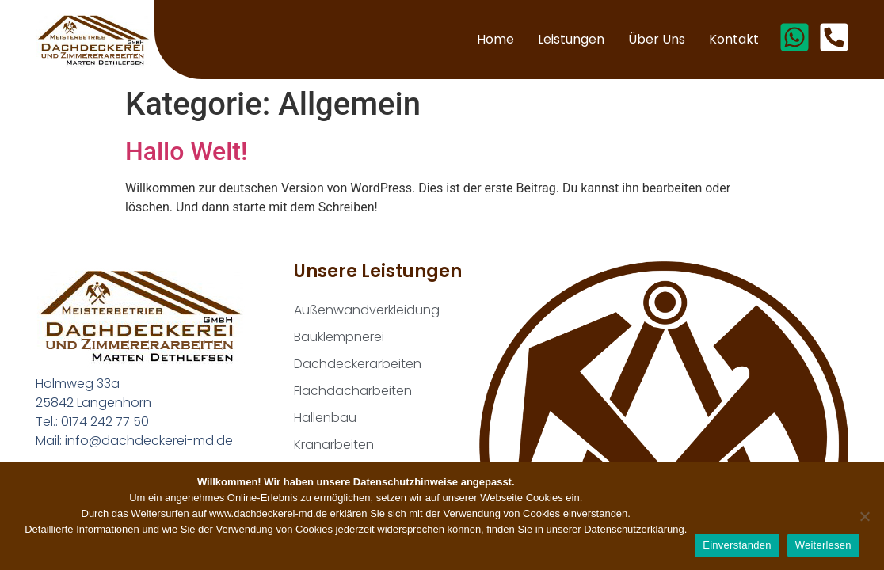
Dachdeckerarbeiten (357, 364)
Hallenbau (325, 417)
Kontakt (734, 39)
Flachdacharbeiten (353, 391)
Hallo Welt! (186, 151)
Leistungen (571, 39)
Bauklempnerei (339, 337)
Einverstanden (737, 545)
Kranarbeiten (334, 444)
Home (495, 39)
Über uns (656, 39)
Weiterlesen (823, 545)
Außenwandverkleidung (367, 310)
